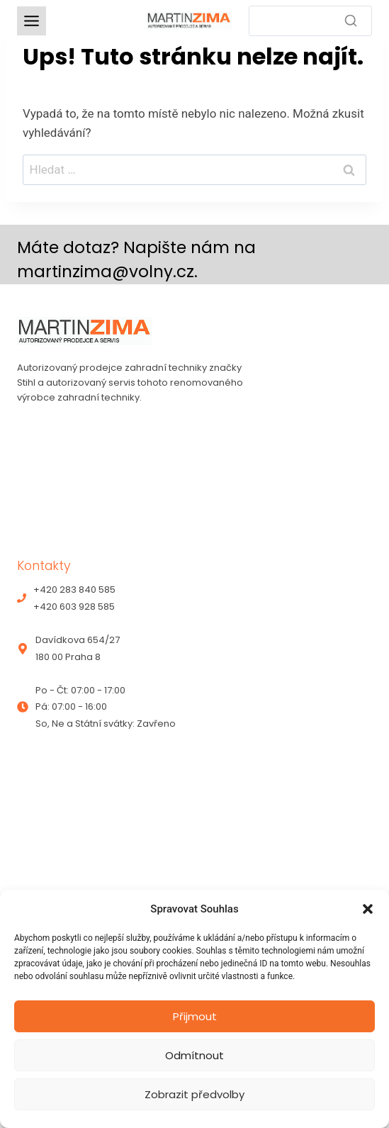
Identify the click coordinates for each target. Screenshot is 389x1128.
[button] (368, 909)
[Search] (311, 21)
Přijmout (195, 1016)
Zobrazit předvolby (194, 1094)
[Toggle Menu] (31, 20)
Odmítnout (194, 1055)
